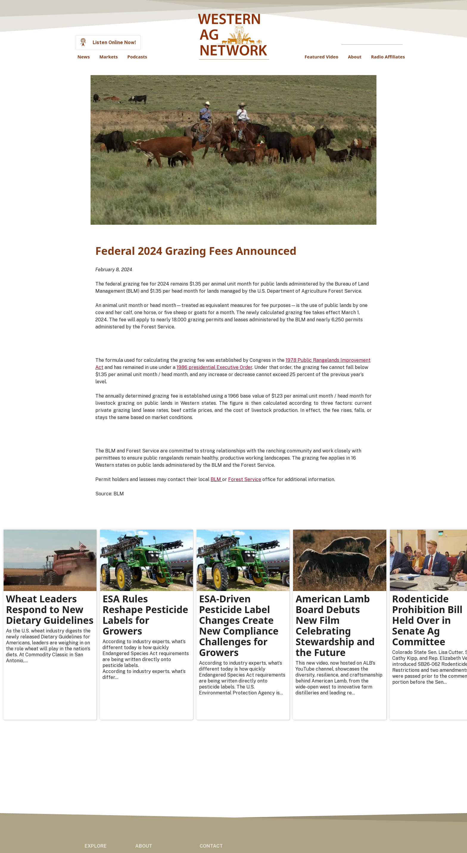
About (355, 57)
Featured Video (322, 57)
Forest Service (244, 479)
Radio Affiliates (388, 57)
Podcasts (137, 57)
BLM (216, 479)
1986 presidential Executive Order (214, 367)
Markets (108, 57)
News (83, 57)
